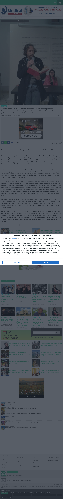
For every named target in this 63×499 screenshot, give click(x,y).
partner (14, 238)
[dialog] (31, 249)
